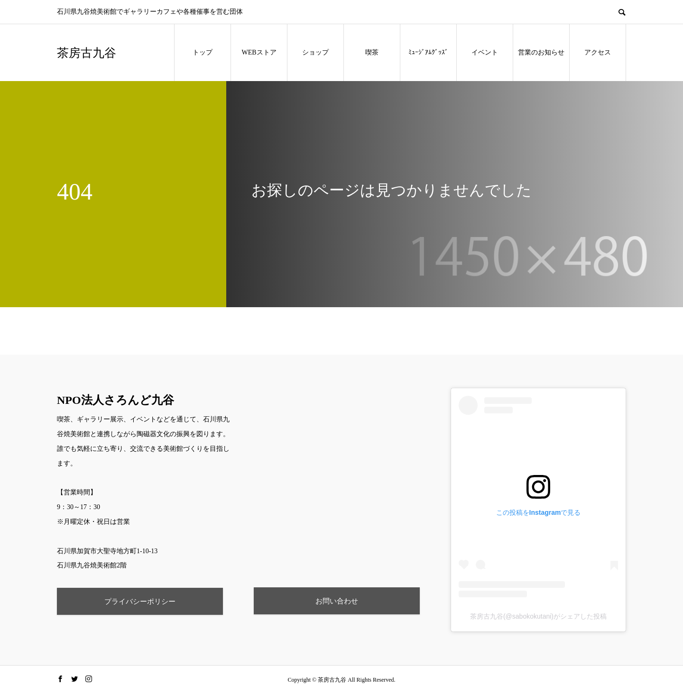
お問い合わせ (336, 601)
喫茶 (371, 52)
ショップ (315, 52)
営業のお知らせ (541, 52)
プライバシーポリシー (139, 601)
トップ (202, 52)
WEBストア (258, 52)
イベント (484, 52)
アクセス (597, 52)
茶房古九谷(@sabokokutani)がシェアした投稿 (538, 616)
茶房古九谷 (86, 53)
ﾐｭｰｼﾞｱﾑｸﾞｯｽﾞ (428, 52)
